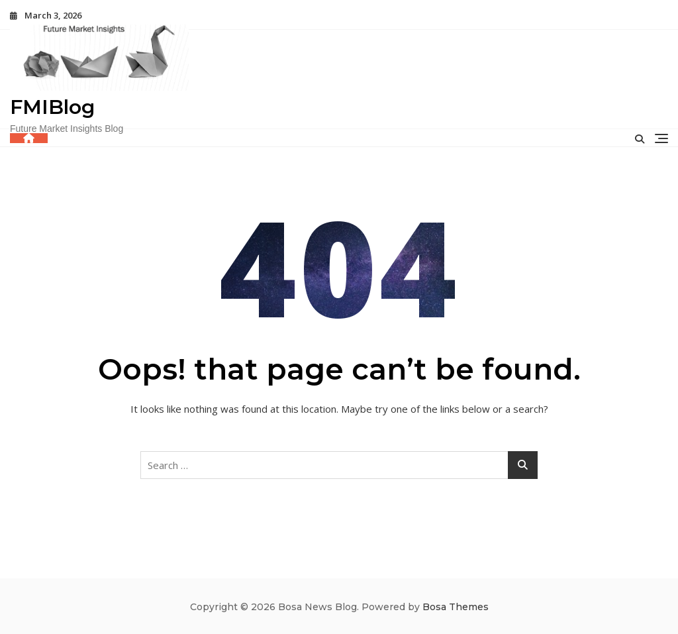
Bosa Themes (455, 607)
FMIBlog (52, 107)
